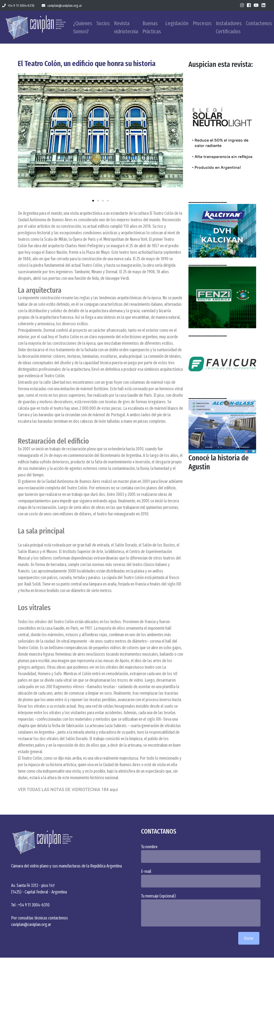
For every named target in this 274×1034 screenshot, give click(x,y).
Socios (103, 23)
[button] (24, 134)
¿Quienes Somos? (82, 27)
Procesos (202, 23)
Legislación (176, 23)
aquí (114, 789)
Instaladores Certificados (229, 27)
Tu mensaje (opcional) (202, 909)
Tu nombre (202, 853)
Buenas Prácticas (151, 27)
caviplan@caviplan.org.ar (62, 6)
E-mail (202, 878)
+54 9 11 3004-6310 (18, 6)
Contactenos (259, 23)
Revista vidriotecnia (126, 27)
